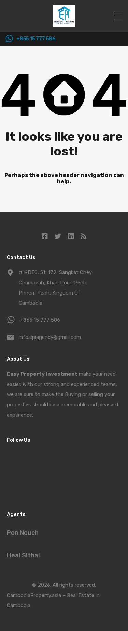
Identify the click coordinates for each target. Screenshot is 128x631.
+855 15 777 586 (35, 39)
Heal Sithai (23, 555)
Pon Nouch (23, 533)
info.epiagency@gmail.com (50, 337)
